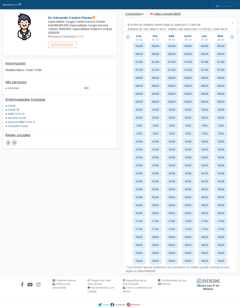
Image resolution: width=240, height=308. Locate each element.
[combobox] (179, 24)
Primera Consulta (61, 36)
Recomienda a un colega (101, 289)
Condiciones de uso (172, 280)
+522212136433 (62, 44)
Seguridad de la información (134, 282)
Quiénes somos (64, 280)
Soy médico (225, 5)
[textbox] (179, 28)
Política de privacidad (61, 285)
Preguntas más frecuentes (99, 282)
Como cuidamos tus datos (137, 289)
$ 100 (80, 36)
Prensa (164, 284)
